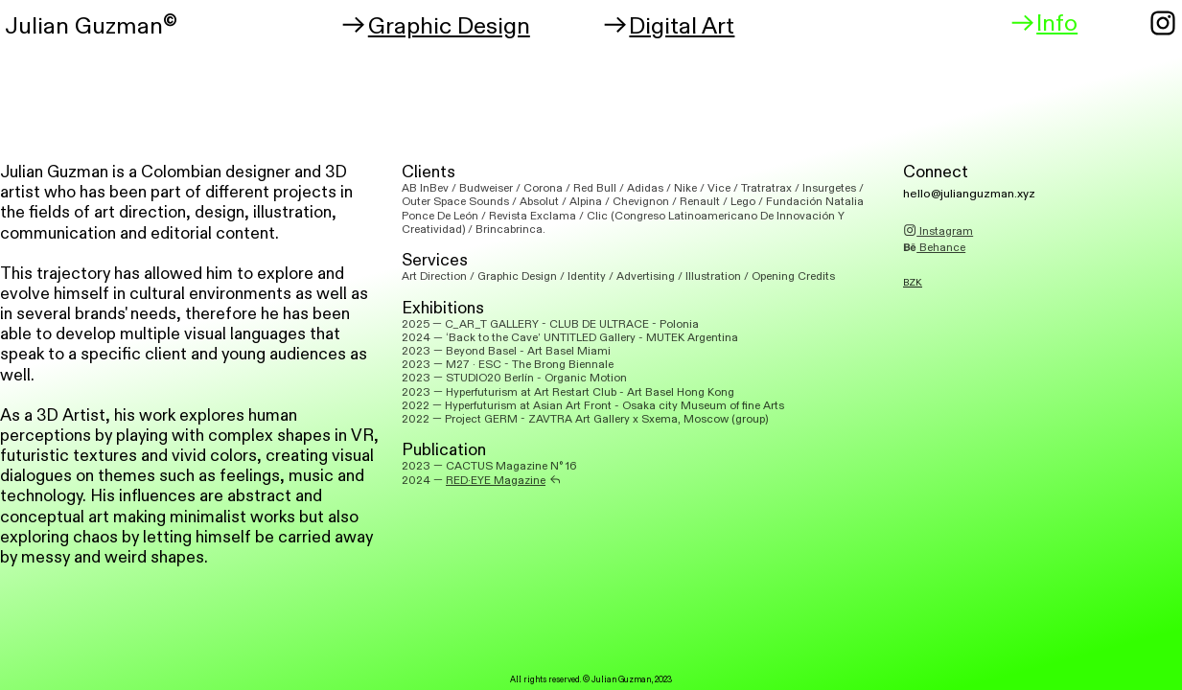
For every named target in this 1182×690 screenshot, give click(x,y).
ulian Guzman (90, 26)
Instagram (938, 231)
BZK (912, 283)
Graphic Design (434, 26)
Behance (934, 248)
